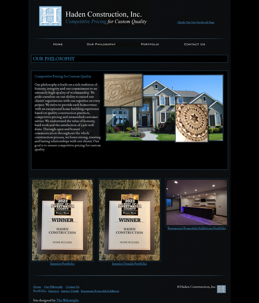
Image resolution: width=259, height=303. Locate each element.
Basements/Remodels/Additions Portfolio (197, 228)
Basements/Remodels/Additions (100, 291)
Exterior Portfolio (62, 263)
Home (37, 287)
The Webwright (67, 300)
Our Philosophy (53, 287)
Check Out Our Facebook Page (195, 22)
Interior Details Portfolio (129, 263)
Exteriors (53, 291)
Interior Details (70, 291)
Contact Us (72, 287)
